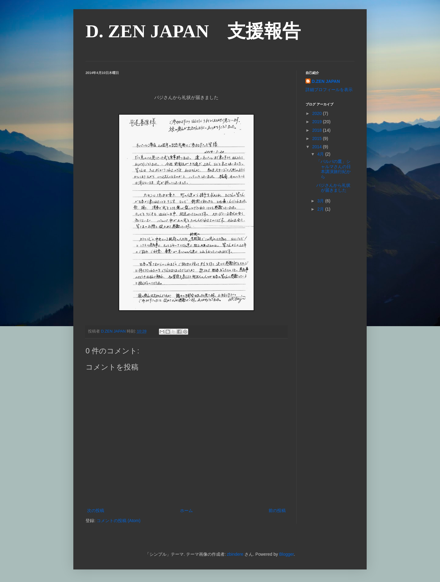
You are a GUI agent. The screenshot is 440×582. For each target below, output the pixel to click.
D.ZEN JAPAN (326, 81)
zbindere (235, 554)
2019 (317, 121)
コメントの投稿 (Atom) (119, 520)
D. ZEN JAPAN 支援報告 (193, 31)
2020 (317, 113)
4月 (321, 154)
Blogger (286, 554)
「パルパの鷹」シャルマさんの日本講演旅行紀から (333, 169)
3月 (321, 200)
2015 (317, 138)
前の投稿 (277, 510)
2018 (317, 130)
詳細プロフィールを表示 (329, 89)
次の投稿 (95, 510)
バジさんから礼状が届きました (333, 188)
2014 (317, 146)
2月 (321, 209)
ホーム (186, 510)
